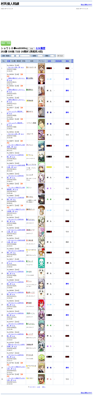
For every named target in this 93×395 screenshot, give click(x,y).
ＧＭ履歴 (40, 48)
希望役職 (58, 61)
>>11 (38, 387)
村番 (8, 61)
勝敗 (67, 61)
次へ (43, 387)
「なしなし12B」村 (13, 67)
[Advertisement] (37, 24)
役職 (49, 61)
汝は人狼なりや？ (86, 4)
